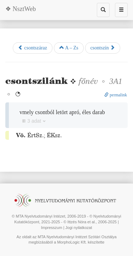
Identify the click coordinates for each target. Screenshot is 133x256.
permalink (115, 94)
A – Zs (68, 47)
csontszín (102, 47)
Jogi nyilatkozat (78, 227)
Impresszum (51, 227)
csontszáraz (32, 47)
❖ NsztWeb (20, 8)
